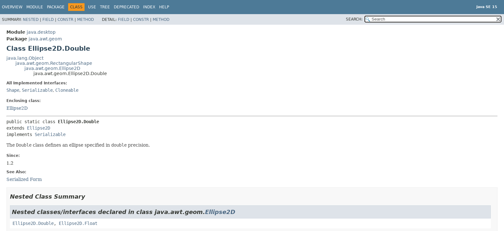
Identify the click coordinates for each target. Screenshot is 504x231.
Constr (65, 19)
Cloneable (66, 90)
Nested (31, 19)
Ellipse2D (17, 108)
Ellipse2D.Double (33, 223)
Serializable (37, 90)
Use (92, 7)
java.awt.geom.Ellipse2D (52, 68)
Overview (12, 7)
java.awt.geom (45, 38)
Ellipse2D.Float (78, 223)
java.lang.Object (24, 58)
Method (85, 19)
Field (48, 19)
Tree (105, 7)
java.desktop (41, 32)
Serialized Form (24, 179)
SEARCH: (354, 19)
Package (56, 7)
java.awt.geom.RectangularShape (53, 63)
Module (34, 7)
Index (149, 7)
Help (164, 7)
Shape (12, 90)
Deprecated (126, 7)
